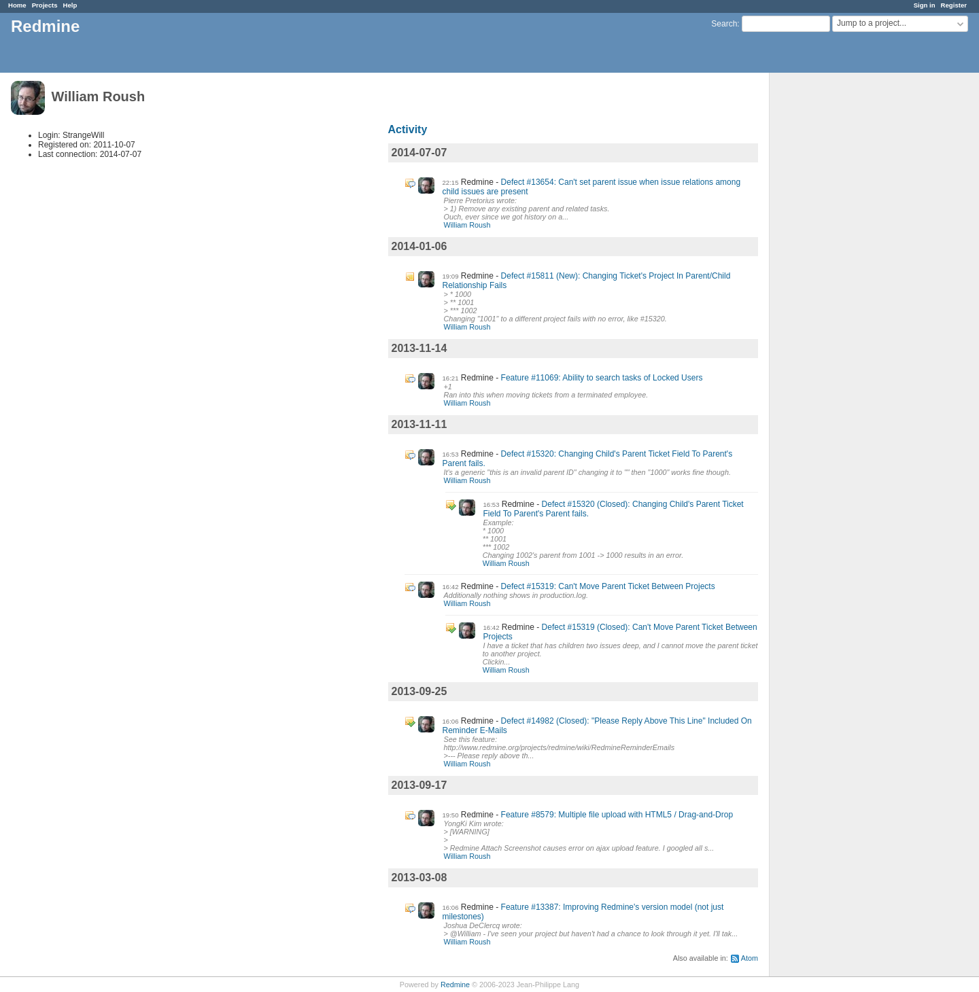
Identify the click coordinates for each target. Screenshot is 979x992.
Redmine (455, 984)
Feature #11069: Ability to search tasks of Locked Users (602, 378)
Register (954, 5)
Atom (749, 958)
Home (17, 5)
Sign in (924, 5)
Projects (45, 5)
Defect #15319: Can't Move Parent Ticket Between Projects (608, 586)
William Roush (467, 225)
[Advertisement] (837, 286)
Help (70, 5)
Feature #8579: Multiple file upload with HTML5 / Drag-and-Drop (617, 814)
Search (724, 24)
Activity (408, 129)
